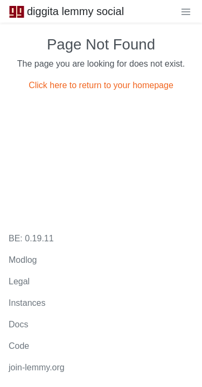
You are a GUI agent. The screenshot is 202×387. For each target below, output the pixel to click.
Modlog (23, 259)
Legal (19, 281)
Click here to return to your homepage (101, 85)
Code (19, 345)
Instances (27, 302)
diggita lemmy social (66, 11)
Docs (18, 324)
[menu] (185, 11)
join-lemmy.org (37, 367)
